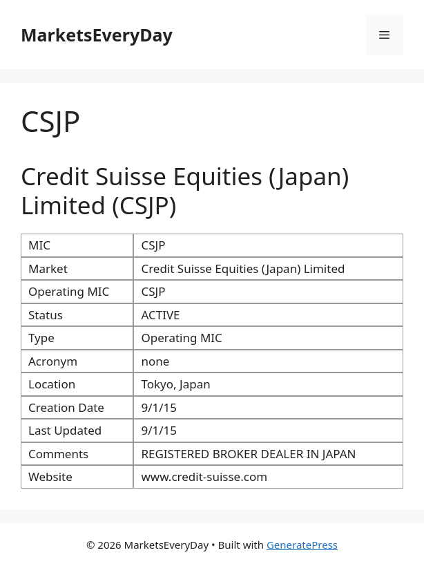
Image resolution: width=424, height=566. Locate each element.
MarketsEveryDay (97, 34)
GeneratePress (302, 544)
